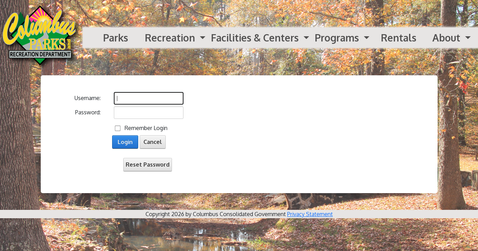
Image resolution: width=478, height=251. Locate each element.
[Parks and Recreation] (41, 38)
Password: (88, 112)
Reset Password (148, 164)
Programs (338, 37)
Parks (115, 37)
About (447, 37)
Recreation (171, 37)
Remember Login (146, 127)
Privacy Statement (310, 214)
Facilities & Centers (256, 37)
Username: (88, 97)
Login (125, 141)
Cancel (152, 141)
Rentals (398, 37)
